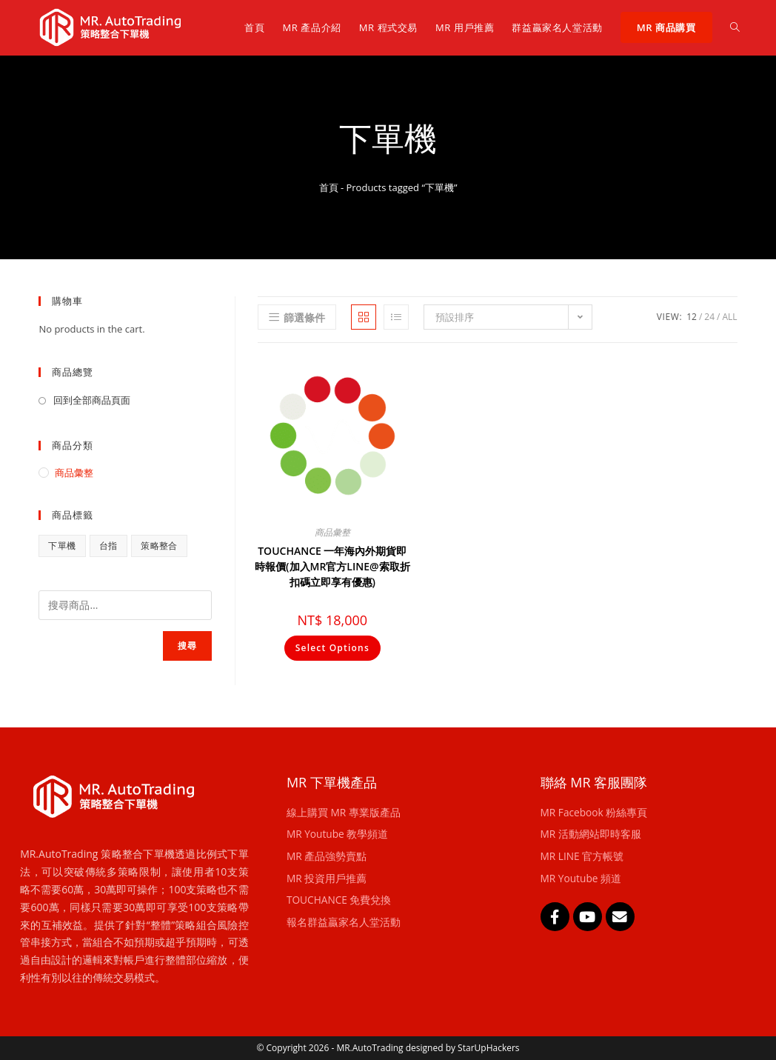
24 (709, 316)
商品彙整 (332, 532)
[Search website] (735, 27)
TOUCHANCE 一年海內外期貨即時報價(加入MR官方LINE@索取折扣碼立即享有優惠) (332, 566)
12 (691, 316)
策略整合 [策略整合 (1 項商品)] (159, 545)
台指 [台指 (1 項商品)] (108, 545)
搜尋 (187, 645)
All (729, 316)
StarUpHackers (488, 1047)
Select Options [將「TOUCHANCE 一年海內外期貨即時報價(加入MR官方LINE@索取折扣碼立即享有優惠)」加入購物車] (332, 647)
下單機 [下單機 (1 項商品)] (62, 545)
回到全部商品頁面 (91, 400)
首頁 (328, 187)
